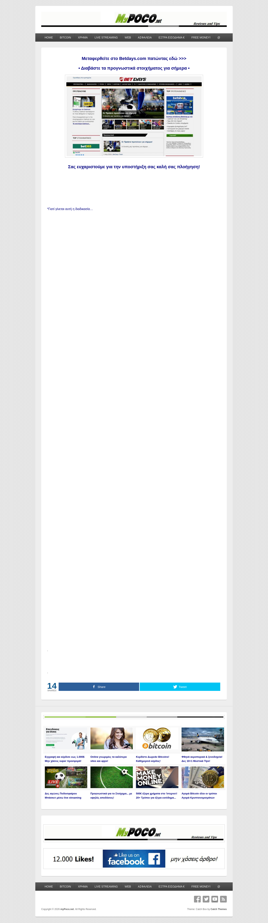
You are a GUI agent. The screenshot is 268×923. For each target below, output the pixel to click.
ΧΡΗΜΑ (83, 37)
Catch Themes (219, 909)
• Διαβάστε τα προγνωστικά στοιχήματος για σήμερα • (133, 68)
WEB (128, 37)
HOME (49, 37)
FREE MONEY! (200, 37)
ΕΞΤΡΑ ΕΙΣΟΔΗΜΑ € (172, 37)
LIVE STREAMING (106, 37)
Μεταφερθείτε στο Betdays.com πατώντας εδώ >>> (134, 58)
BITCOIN (65, 37)
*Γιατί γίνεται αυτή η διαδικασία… (70, 209)
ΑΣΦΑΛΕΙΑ (145, 37)
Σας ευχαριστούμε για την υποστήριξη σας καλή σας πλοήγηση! (134, 166)
